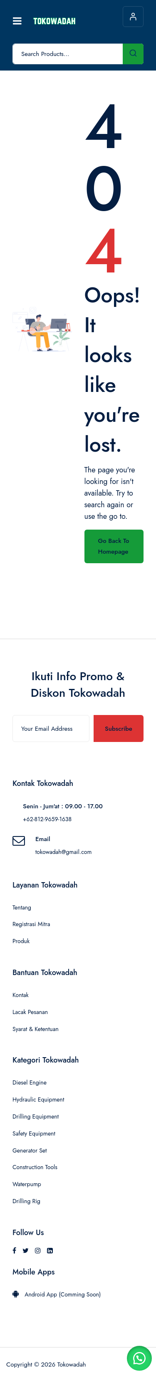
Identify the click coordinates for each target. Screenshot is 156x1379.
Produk (21, 941)
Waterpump (26, 1184)
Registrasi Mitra (31, 924)
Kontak (20, 995)
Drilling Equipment (35, 1116)
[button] (139, 1358)
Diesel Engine (29, 1082)
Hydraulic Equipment (38, 1099)
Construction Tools (34, 1167)
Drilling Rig (26, 1201)
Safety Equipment (33, 1133)
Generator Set (29, 1150)
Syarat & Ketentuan (35, 1029)
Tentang (21, 907)
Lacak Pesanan (30, 1012)
